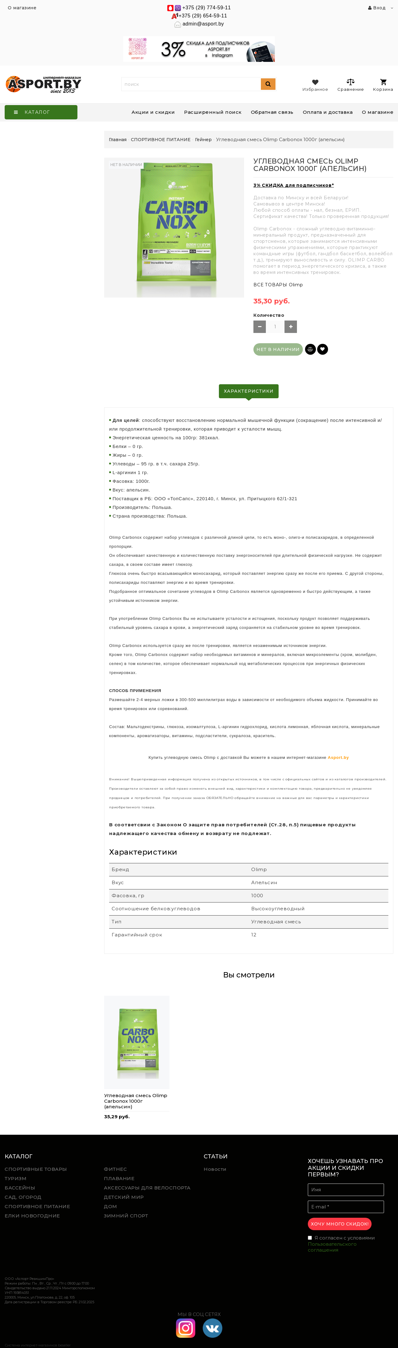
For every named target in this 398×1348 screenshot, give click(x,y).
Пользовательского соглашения (332, 1247)
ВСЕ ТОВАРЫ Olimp (278, 285)
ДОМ (110, 1206)
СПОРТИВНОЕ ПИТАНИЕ (37, 1206)
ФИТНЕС (115, 1169)
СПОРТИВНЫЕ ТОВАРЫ (36, 1169)
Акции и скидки (153, 112)
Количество (268, 315)
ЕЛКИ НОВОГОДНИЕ (32, 1216)
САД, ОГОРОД (23, 1197)
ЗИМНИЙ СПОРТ (126, 1216)
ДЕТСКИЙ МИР (124, 1197)
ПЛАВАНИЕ (119, 1178)
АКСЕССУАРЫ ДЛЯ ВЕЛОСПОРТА (147, 1188)
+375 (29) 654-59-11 (203, 15)
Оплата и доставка (328, 112)
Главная (118, 139)
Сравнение (350, 85)
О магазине (377, 112)
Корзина (383, 85)
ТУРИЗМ (15, 1178)
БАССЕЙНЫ (20, 1188)
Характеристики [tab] (249, 391)
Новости (215, 1169)
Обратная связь (272, 112)
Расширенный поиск (213, 112)
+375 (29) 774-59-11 (207, 7)
